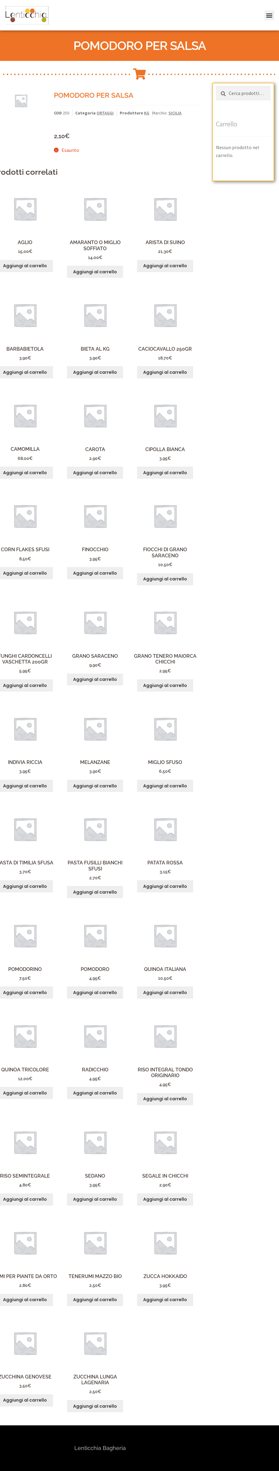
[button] (266, 8)
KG (146, 113)
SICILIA (175, 113)
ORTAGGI (105, 113)
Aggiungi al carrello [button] (95, 272)
